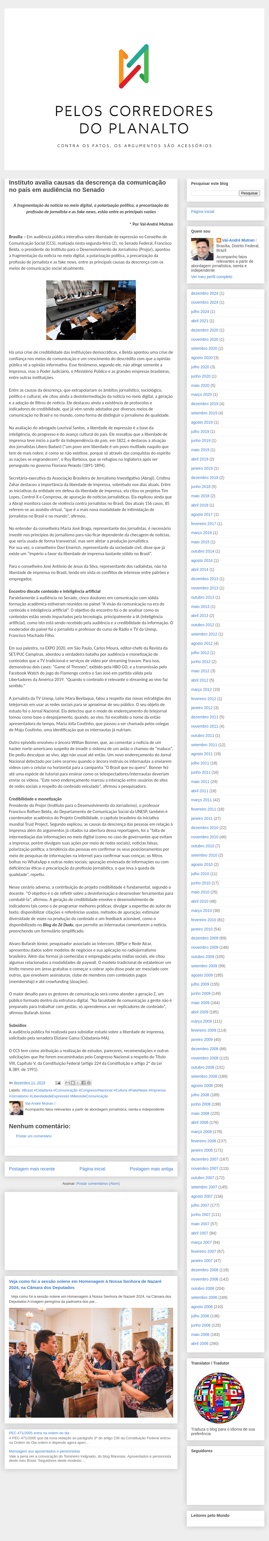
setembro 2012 (204, 634)
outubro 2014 (202, 551)
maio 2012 (200, 671)
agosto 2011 (202, 754)
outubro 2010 (202, 846)
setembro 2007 (204, 1187)
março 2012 (201, 689)
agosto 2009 (202, 975)
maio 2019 (200, 450)
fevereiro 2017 (203, 523)
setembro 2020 (204, 348)
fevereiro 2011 (203, 809)
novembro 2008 (204, 1058)
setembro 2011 (204, 745)
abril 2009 (199, 1012)
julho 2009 (200, 984)
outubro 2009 (202, 956)
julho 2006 (200, 1316)
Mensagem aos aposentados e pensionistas (44, 1451)
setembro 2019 (204, 413)
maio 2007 (200, 1224)
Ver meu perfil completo (211, 276)
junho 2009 (200, 993)
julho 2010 (200, 874)
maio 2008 (200, 1113)
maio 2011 (200, 781)
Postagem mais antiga (151, 1168)
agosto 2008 (202, 1085)
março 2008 (201, 1131)
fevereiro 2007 (203, 1251)
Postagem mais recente (32, 1168)
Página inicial (92, 1168)
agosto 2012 (202, 643)
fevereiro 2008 (203, 1141)
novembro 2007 (204, 1168)
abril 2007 (199, 1233)
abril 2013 (199, 615)
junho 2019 (200, 440)
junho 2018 (200, 486)
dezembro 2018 (204, 477)
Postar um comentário (34, 1136)
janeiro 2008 (202, 1150)
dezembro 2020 (204, 330)
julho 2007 (200, 1205)
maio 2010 (200, 892)
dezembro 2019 (204, 403)
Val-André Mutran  (239, 240)
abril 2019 (199, 459)
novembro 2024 (204, 302)
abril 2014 (199, 569)
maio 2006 (200, 1334)
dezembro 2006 (204, 1270)
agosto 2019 (202, 422)
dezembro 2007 (204, 1159)
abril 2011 (199, 791)
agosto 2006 (202, 1306)
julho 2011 (200, 763)
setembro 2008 (204, 1076)
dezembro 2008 (204, 1049)
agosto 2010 (202, 864)
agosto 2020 (202, 357)
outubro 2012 (202, 625)
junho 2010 (200, 883)
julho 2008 (200, 1095)
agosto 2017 (202, 514)
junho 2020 (200, 376)
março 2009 (201, 1021)
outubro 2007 (202, 1177)
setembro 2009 (204, 966)
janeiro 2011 (202, 818)
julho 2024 (200, 311)
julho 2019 (200, 431)
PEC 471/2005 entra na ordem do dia (39, 1433)
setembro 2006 (204, 1297)
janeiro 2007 (202, 1260)
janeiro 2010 (202, 929)
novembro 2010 (204, 837)
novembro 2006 (204, 1279)
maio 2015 (200, 542)
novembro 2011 (204, 726)
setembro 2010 (204, 855)
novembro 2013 (204, 588)
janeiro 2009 (202, 1039)
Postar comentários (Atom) (98, 1183)
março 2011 (201, 800)
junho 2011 (200, 772)
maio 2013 (200, 606)
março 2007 (201, 1242)
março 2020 (201, 394)
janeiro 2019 (202, 468)
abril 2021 (199, 321)
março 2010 (201, 910)
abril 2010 (199, 901)
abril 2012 (199, 680)
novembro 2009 (204, 947)
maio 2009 (200, 1002)
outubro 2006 (202, 1288)
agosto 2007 (202, 1196)
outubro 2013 (202, 597)
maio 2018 (200, 496)
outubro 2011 (202, 735)
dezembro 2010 (204, 827)
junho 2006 (200, 1325)
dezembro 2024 (204, 293)
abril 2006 (199, 1343)
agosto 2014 (202, 560)
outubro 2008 (202, 1067)
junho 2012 (200, 661)
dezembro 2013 (204, 579)
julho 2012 (200, 652)
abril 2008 (199, 1122)
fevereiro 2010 (203, 920)
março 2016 (201, 532)
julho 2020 (200, 367)
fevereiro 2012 (203, 698)
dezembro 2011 (204, 717)
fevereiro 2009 (203, 1030)
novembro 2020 (204, 339)
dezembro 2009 (204, 938)
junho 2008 (200, 1104)
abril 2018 (199, 505)
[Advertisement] (51, 1229)
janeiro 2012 (202, 707)
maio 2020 (200, 385)
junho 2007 (200, 1214)
